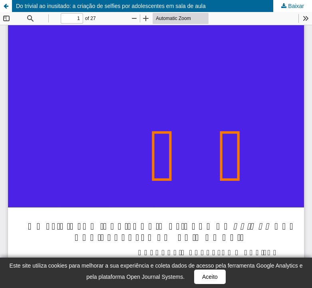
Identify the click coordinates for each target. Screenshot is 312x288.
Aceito (210, 277)
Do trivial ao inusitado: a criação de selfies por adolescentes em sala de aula (111, 6)
